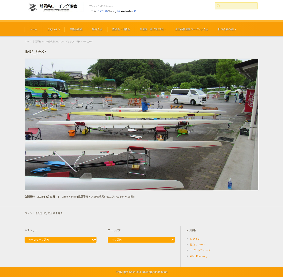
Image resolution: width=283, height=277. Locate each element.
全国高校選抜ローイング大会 (191, 29)
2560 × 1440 (69, 196)
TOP (27, 41)
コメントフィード (200, 250)
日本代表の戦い (227, 29)
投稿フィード (197, 244)
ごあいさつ (53, 29)
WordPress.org (198, 256)
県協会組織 (76, 29)
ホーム (33, 29)
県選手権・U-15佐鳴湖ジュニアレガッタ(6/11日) (56, 41)
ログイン (195, 238)
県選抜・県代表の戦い (152, 29)
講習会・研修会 (121, 29)
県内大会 (97, 29)
